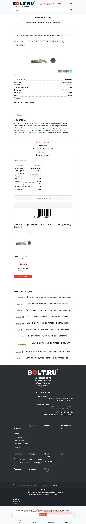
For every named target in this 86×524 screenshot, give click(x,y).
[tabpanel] (43, 175)
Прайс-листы (47, 455)
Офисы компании (21, 463)
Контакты (18, 454)
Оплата (47, 426)
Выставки (18, 437)
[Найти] (71, 10)
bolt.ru (15, 503)
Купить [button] (23, 276)
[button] (71, 4)
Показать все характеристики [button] (25, 102)
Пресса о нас (19, 441)
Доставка (33, 426)
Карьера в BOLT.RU (21, 444)
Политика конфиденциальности (21, 447)
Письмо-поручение (36, 463)
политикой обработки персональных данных (52, 511)
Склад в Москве (20, 459)
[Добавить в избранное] (43, 198)
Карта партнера (35, 459)
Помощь (17, 469)
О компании (18, 427)
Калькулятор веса (65, 427)
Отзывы (32, 469)
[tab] (43, 142)
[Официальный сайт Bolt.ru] (22, 3)
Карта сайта (46, 470)
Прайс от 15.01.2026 (51, 462)
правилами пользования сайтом (31, 511)
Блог (62, 454)
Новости (17, 434)
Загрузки (33, 454)
